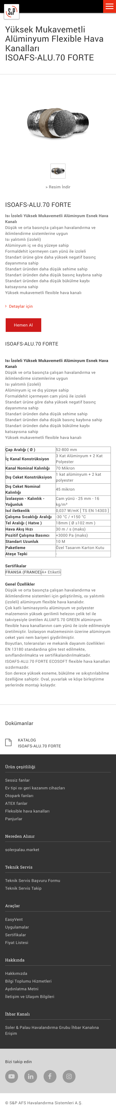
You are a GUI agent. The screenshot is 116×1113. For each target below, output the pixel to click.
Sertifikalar (15, 935)
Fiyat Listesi (16, 942)
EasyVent (14, 919)
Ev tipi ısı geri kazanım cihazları (35, 788)
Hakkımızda (16, 973)
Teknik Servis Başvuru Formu (32, 880)
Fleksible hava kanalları (27, 811)
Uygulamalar (17, 927)
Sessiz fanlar (17, 780)
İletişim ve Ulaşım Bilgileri (29, 996)
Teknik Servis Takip (23, 888)
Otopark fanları (19, 795)
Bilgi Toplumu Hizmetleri (28, 981)
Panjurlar (13, 819)
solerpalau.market (22, 849)
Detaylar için (19, 306)
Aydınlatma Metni (21, 989)
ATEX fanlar (16, 803)
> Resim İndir (58, 187)
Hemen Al (23, 325)
